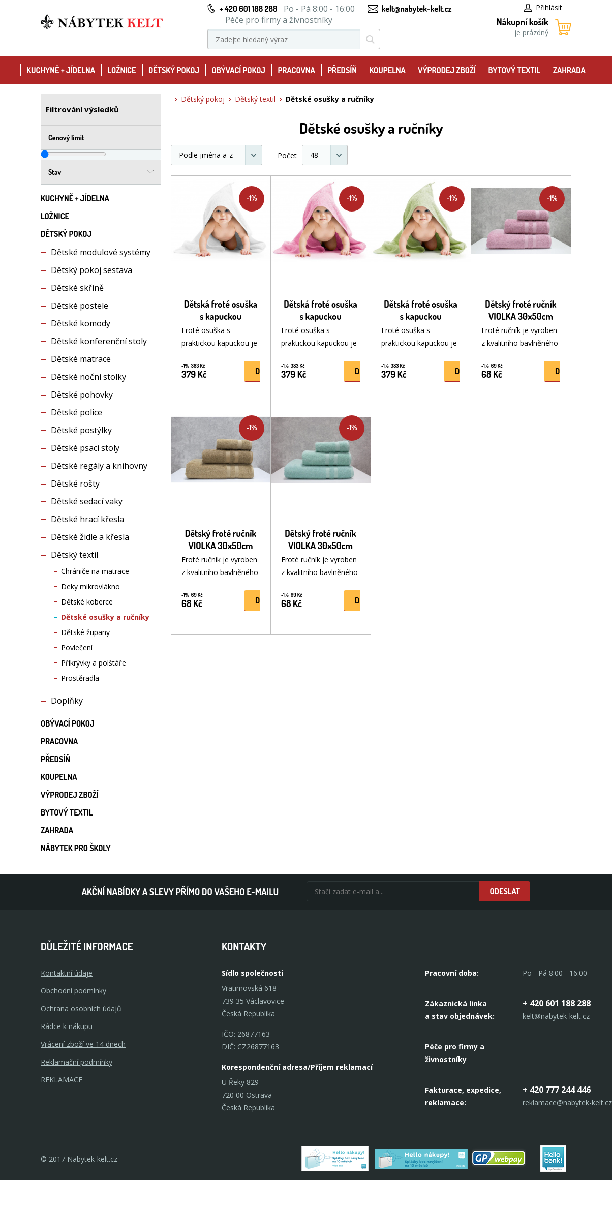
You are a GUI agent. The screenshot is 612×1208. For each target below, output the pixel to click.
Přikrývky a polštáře (93, 663)
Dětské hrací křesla (87, 519)
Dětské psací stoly (85, 448)
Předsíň (342, 70)
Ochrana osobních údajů (81, 1008)
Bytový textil (514, 70)
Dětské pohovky (82, 394)
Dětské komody (80, 323)
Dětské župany (85, 632)
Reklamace (61, 1079)
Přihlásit (543, 7)
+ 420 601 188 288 (248, 9)
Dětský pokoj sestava (91, 270)
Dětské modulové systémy (100, 252)
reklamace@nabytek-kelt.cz (567, 1102)
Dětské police (76, 412)
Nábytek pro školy (76, 848)
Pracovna (296, 70)
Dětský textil (74, 554)
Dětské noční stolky (88, 376)
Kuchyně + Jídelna (60, 70)
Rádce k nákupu (67, 1026)
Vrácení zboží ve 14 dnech (83, 1044)
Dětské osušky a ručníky (105, 617)
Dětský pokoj (173, 70)
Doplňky (67, 700)
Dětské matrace (81, 359)
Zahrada (569, 70)
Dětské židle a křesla (90, 536)
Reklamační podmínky (76, 1062)
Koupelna (387, 70)
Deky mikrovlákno (90, 586)
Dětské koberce (87, 602)
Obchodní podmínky (73, 990)
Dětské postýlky (81, 430)
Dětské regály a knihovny (99, 465)
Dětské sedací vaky (87, 501)
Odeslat (504, 891)
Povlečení (77, 647)
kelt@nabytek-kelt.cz (417, 9)
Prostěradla (80, 678)
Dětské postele (79, 305)
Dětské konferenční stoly (99, 341)
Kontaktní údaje (67, 973)
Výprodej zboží (447, 70)
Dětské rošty (75, 483)
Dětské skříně (77, 287)
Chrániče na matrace (95, 571)
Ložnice (121, 70)
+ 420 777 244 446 (557, 1089)
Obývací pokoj (238, 70)
